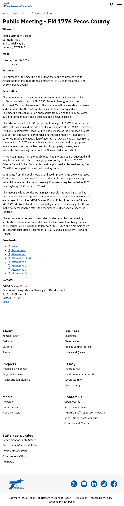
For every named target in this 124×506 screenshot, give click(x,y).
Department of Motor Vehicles (20, 445)
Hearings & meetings (14, 368)
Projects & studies (12, 374)
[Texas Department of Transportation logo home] (17, 4)
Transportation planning (16, 379)
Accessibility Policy (101, 497)
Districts (7, 341)
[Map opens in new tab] (19, 39)
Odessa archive (43, 13)
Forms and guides (74, 352)
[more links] (15, 13)
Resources (70, 335)
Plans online (71, 341)
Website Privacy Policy (62, 501)
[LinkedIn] (94, 483)
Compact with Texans (76, 423)
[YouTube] (84, 483)
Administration (10, 335)
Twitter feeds (10, 407)
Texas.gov (8, 461)
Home (5, 13)
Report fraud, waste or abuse (81, 418)
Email (5, 301)
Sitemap (7, 352)
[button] (112, 4)
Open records (72, 401)
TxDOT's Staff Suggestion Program (84, 412)
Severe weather (73, 379)
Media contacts (11, 412)
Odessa (26, 13)
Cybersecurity (72, 385)
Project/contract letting (78, 346)
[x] (74, 483)
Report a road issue (75, 407)
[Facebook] (114, 483)
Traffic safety (72, 368)
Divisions (7, 346)
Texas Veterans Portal (15, 451)
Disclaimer (81, 497)
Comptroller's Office (14, 456)
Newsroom (8, 401)
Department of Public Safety (19, 440)
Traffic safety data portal (79, 374)
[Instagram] (104, 483)
